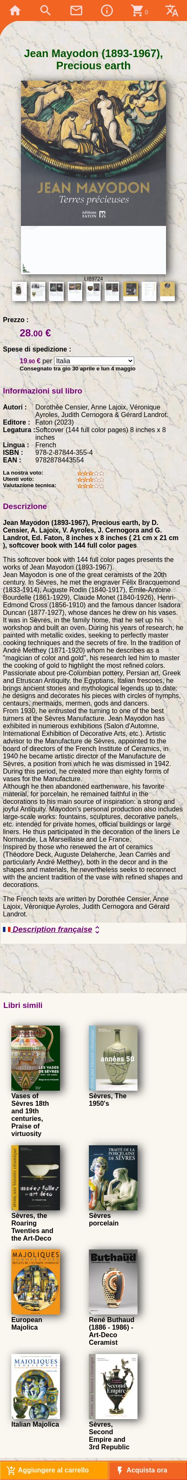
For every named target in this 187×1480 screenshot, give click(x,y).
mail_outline (76, 10)
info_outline (107, 10)
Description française (52, 930)
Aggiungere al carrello (47, 1471)
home (15, 10)
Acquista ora (141, 1471)
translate (172, 10)
